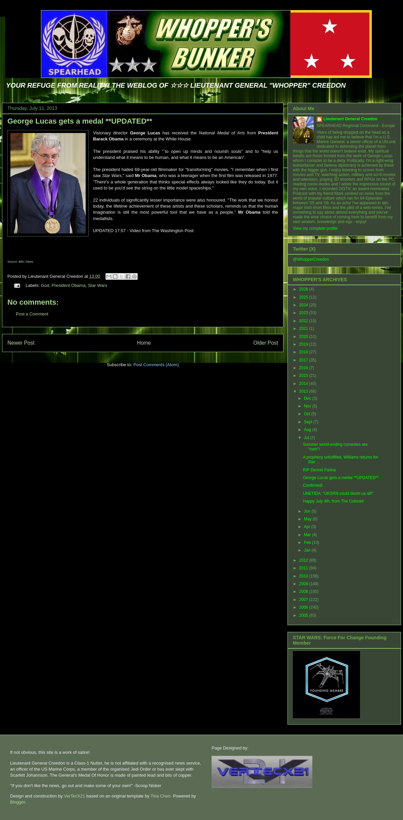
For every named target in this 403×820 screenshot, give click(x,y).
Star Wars (97, 285)
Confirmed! (313, 485)
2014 (304, 383)
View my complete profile (315, 228)
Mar (308, 534)
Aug (308, 429)
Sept (308, 422)
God (45, 285)
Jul (307, 437)
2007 (304, 599)
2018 (304, 352)
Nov (308, 406)
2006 (304, 607)
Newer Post (21, 343)
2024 (304, 305)
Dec (308, 398)
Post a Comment (32, 313)
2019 (304, 344)
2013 (304, 391)
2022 (304, 320)
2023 (304, 312)
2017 (304, 360)
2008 (304, 591)
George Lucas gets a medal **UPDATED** (79, 121)
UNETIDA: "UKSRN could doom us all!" (338, 493)
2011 (304, 568)
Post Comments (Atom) (156, 364)
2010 (304, 576)
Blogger (17, 802)
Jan (308, 550)
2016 (304, 367)
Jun (308, 511)
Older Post (265, 343)
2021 (304, 328)
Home (144, 343)
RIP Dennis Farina (319, 470)
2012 (304, 560)
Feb (308, 542)
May (308, 519)
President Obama (68, 285)
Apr (307, 526)
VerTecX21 (74, 796)
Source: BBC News (20, 261)
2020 (304, 336)
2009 (304, 583)
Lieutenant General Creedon (350, 119)
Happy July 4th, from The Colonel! (333, 501)
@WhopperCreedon (311, 259)
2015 (304, 375)
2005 (304, 615)
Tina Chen (160, 796)
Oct (307, 414)
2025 (304, 297)
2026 (304, 289)
